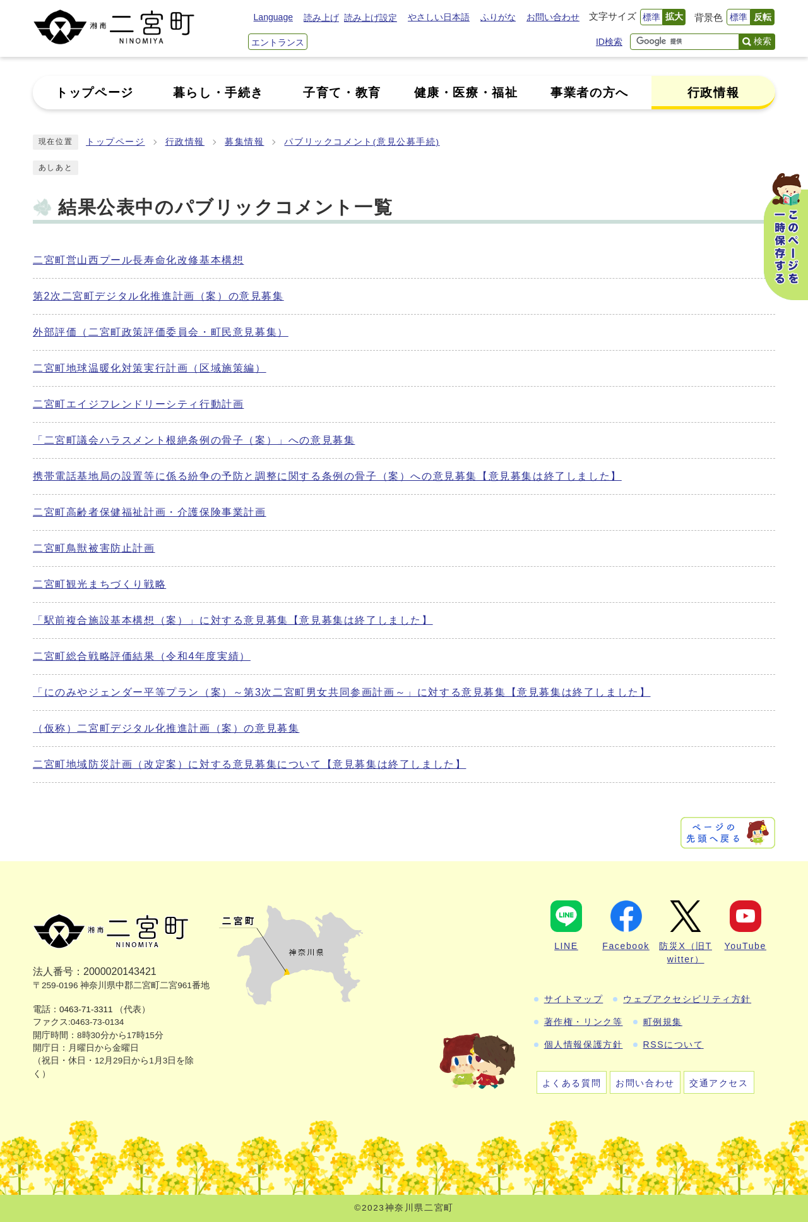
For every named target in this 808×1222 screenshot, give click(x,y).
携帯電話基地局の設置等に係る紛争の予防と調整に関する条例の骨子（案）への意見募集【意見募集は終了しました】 (327, 476)
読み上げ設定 (370, 18)
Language (273, 17)
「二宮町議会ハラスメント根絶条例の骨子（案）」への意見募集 (194, 440)
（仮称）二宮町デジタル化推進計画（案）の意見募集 (166, 728)
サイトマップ (573, 999)
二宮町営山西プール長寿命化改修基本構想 (138, 260)
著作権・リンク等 (583, 1022)
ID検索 (609, 42)
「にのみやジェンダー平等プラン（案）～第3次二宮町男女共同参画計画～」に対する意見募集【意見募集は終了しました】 (342, 692)
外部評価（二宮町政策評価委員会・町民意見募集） (160, 332)
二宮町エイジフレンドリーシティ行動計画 (138, 404)
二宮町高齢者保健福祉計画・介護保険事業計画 (149, 512)
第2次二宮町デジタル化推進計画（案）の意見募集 (158, 296)
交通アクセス (719, 1083)
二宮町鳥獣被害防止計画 (94, 548)
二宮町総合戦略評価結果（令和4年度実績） (142, 656)
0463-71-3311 (86, 1009)
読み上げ (321, 18)
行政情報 (185, 142)
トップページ (115, 142)
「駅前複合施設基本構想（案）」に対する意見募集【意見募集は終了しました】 (233, 620)
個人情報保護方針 (583, 1044)
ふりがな (498, 17)
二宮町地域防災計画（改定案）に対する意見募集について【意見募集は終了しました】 (249, 764)
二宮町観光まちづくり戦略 (99, 584)
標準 (651, 17)
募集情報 (244, 142)
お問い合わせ (552, 17)
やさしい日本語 (439, 17)
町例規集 (662, 1022)
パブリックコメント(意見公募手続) (361, 142)
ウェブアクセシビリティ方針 (687, 999)
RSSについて (673, 1044)
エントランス (277, 42)
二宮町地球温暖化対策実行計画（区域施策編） (149, 368)
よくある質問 (572, 1083)
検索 (762, 41)
